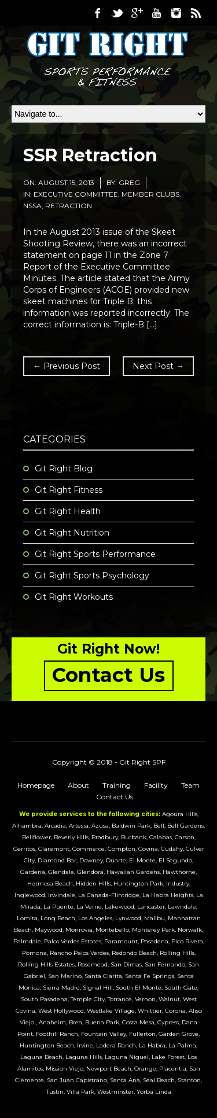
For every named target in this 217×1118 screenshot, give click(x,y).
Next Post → (158, 366)
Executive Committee (76, 194)
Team (190, 785)
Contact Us (114, 796)
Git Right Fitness (68, 490)
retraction (68, 205)
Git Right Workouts (74, 597)
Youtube (156, 12)
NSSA (32, 205)
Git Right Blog (64, 468)
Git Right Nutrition (72, 532)
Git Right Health (68, 511)
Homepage (35, 785)
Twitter (117, 12)
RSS (195, 12)
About (78, 785)
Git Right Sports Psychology (92, 575)
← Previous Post (66, 366)
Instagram (176, 12)
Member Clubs (150, 194)
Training (116, 785)
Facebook (97, 12)
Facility (156, 785)
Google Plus (136, 12)
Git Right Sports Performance (95, 554)
